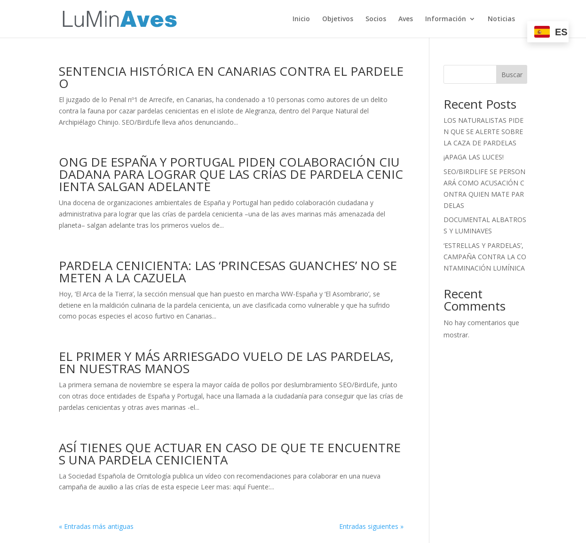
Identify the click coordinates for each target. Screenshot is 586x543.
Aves (405, 19)
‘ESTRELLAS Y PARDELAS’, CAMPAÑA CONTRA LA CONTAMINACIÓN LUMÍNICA (484, 256)
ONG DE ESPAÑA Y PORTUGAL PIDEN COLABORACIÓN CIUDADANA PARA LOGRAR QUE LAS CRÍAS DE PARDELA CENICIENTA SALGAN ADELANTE (231, 174)
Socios (375, 19)
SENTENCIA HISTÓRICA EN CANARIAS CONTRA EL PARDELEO (231, 77)
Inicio (301, 19)
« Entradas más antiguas (96, 526)
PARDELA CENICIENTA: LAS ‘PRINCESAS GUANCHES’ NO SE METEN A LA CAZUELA (229, 271)
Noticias (501, 19)
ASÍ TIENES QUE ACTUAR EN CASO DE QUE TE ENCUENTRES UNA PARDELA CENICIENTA (230, 453)
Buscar (512, 74)
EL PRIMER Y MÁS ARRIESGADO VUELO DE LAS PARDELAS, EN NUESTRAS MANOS (228, 362)
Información (445, 19)
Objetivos (337, 19)
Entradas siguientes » (371, 526)
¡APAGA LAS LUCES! (473, 156)
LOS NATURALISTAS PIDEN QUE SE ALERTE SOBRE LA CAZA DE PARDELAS (484, 131)
